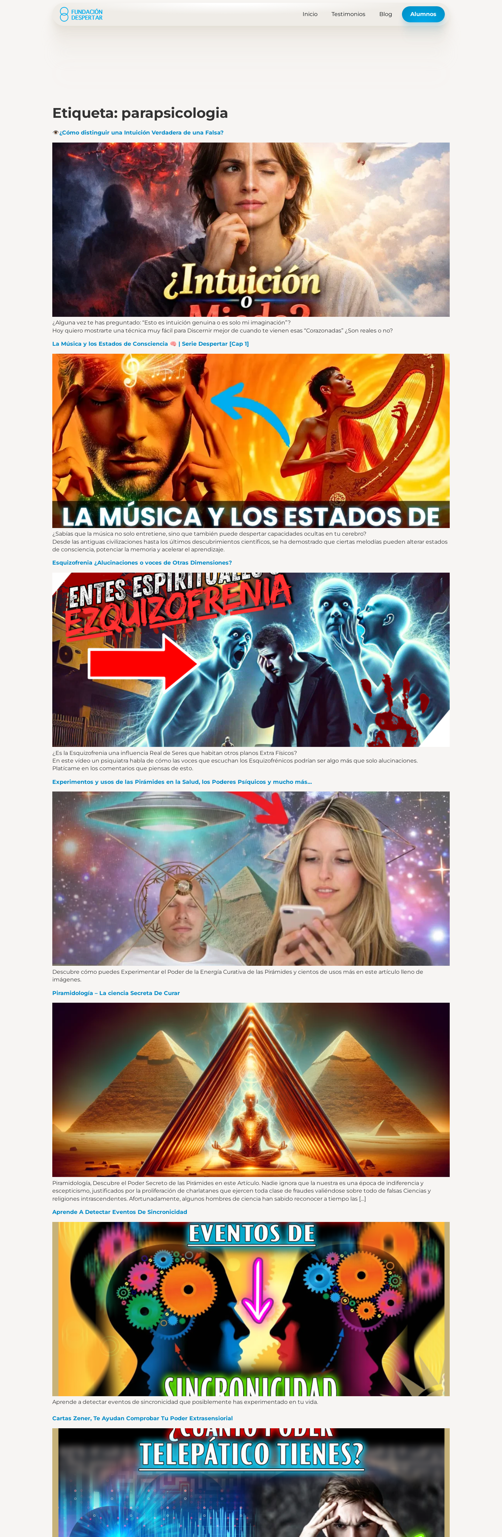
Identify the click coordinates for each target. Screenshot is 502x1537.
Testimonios (348, 14)
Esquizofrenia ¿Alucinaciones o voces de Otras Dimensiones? (142, 562)
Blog (385, 14)
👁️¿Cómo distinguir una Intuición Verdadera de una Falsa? (137, 132)
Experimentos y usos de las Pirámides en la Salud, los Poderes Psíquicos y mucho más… (182, 782)
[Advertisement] (251, 52)
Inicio (310, 14)
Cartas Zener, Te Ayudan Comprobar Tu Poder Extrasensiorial (142, 1418)
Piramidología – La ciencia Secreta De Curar (116, 993)
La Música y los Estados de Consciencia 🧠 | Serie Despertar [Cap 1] (150, 344)
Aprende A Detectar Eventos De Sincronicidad (119, 1212)
